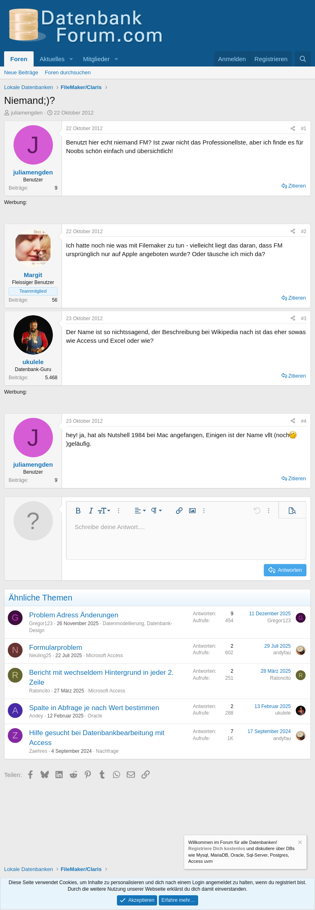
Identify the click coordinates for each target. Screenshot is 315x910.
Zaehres (38, 751)
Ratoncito (39, 691)
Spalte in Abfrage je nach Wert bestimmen (94, 708)
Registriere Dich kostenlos (216, 848)
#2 (303, 231)
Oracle (95, 716)
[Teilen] (293, 128)
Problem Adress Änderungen (73, 615)
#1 (303, 128)
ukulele (283, 713)
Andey (36, 716)
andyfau (282, 653)
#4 (303, 421)
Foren (18, 58)
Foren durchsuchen (68, 72)
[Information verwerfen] (299, 843)
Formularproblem (55, 647)
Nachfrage (107, 751)
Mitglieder (96, 58)
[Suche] (303, 58)
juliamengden (27, 113)
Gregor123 (40, 623)
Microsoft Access (104, 655)
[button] (71, 58)
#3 (303, 318)
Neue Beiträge (21, 72)
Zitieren (297, 186)
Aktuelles (52, 58)
